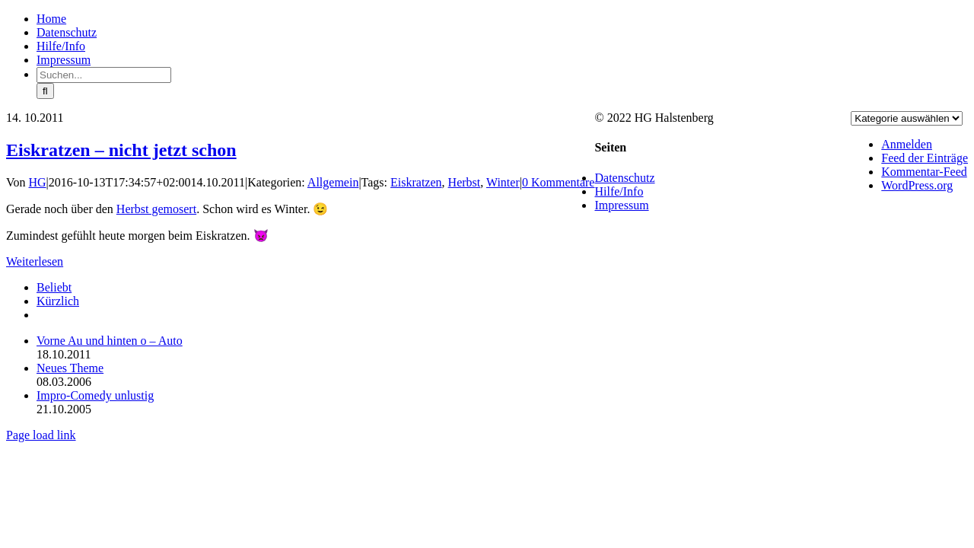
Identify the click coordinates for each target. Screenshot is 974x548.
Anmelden (906, 144)
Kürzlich (58, 301)
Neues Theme (70, 368)
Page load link (41, 435)
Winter (503, 182)
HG (37, 182)
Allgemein (333, 182)
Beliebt (54, 287)
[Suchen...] (104, 75)
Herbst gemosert (156, 208)
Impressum (621, 205)
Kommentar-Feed (924, 171)
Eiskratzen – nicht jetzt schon (121, 150)
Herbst (464, 182)
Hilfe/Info (618, 191)
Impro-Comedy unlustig (95, 395)
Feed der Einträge (924, 157)
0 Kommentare (558, 182)
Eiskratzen (416, 182)
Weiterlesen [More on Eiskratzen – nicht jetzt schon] (34, 261)
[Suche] (45, 91)
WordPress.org (917, 185)
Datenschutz (624, 177)
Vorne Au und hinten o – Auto (110, 340)
